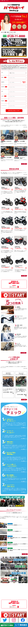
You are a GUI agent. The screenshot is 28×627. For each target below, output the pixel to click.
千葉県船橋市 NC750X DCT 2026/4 (6, 142)
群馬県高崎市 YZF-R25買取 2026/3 (6, 158)
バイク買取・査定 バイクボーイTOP (8, 32)
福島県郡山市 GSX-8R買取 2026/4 (20, 142)
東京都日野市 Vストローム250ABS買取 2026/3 (19, 158)
